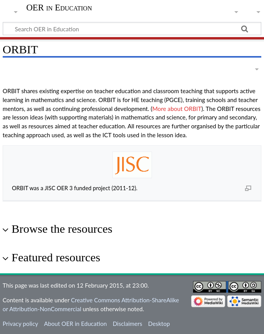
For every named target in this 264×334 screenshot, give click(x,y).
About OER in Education (75, 323)
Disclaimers (127, 323)
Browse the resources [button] (62, 228)
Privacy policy (20, 323)
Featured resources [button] (56, 257)
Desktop (159, 323)
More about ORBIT (177, 108)
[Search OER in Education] (132, 28)
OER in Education (59, 7)
